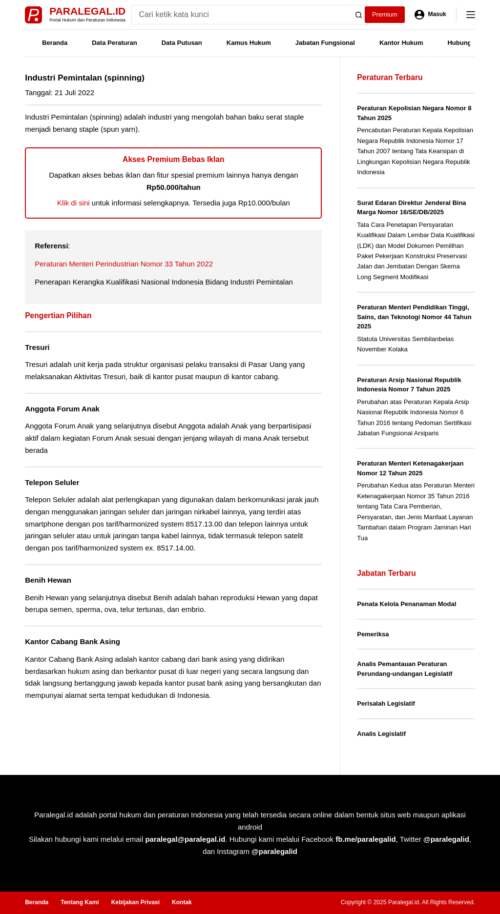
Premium (384, 14)
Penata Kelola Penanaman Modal (406, 604)
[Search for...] (240, 14)
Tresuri (37, 347)
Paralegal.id (87, 11)
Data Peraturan (114, 42)
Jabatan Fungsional (325, 42)
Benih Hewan (48, 580)
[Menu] (470, 14)
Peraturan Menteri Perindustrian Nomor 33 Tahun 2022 (124, 264)
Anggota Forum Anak (62, 409)
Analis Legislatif (381, 733)
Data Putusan (182, 42)
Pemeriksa (373, 634)
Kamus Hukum (249, 42)
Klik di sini (73, 203)
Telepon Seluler (52, 482)
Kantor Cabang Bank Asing (72, 641)
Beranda (54, 42)
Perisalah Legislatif (386, 703)
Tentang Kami (80, 902)
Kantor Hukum (401, 42)
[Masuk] (430, 15)
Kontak (182, 902)
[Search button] (359, 14)
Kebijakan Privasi (135, 902)
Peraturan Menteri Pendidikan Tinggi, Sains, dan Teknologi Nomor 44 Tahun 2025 (414, 317)
